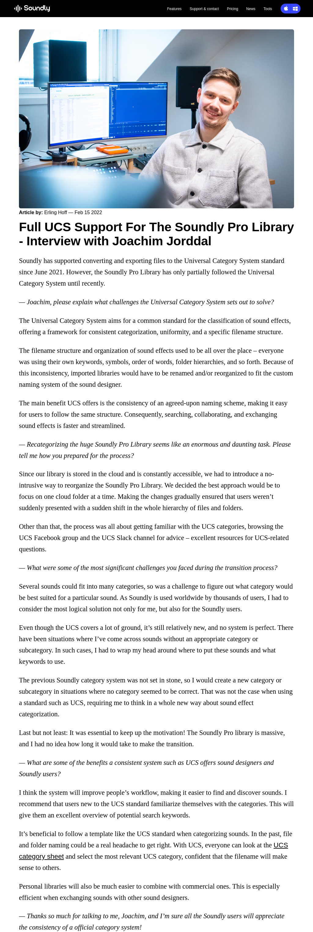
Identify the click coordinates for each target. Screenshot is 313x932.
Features (174, 9)
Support (204, 9)
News (251, 9)
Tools (267, 9)
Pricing (232, 9)
